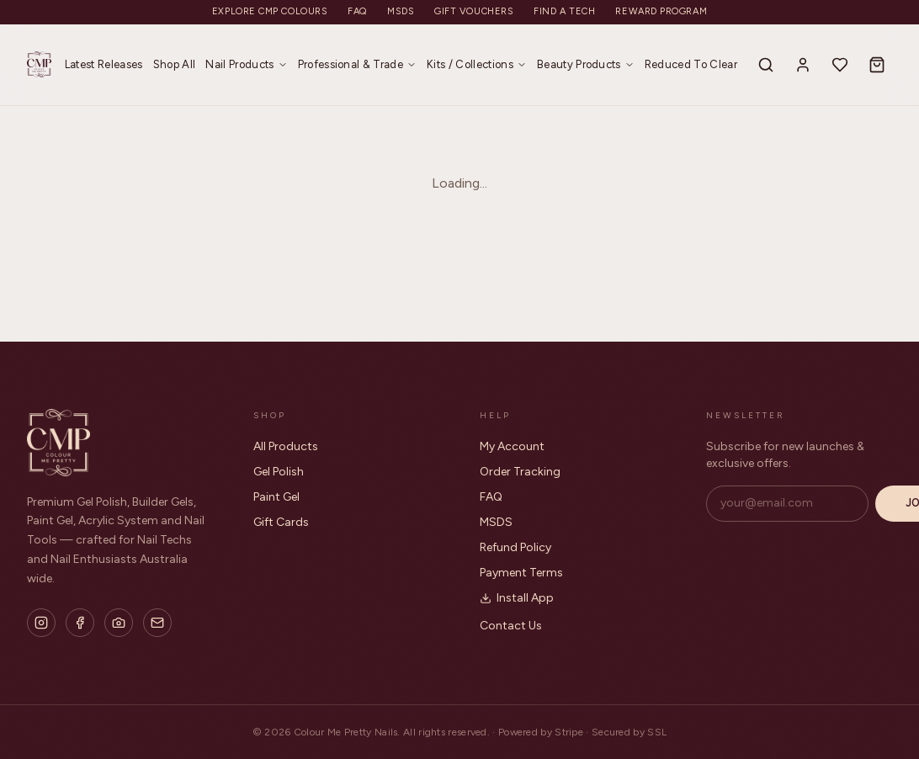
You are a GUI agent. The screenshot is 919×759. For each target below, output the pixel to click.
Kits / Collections (477, 64)
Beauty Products (586, 64)
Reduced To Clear (691, 64)
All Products (285, 446)
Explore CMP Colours (269, 11)
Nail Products (246, 64)
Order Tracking (520, 471)
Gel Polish (278, 471)
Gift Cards (281, 522)
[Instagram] (41, 622)
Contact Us (511, 625)
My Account (512, 446)
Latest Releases (104, 64)
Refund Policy (515, 547)
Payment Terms (521, 572)
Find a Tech (564, 11)
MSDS (400, 11)
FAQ (357, 11)
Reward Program (661, 11)
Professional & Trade (357, 64)
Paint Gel (276, 497)
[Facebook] (80, 622)
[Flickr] (118, 622)
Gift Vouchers (473, 11)
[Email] (157, 622)
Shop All (174, 64)
